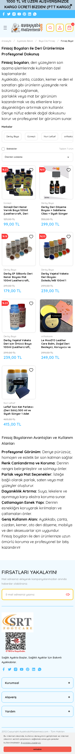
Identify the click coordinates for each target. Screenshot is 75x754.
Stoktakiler (11, 149)
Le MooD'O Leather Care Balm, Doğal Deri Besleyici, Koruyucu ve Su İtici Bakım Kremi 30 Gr (56, 344)
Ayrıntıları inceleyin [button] (31, 742)
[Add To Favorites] (31, 170)
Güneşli (7, 203)
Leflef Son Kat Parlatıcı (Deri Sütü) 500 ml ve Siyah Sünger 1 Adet (18, 410)
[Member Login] (60, 28)
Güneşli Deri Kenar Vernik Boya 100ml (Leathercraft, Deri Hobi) (16, 210)
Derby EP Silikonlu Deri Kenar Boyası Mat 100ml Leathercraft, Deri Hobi (18, 277)
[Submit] (67, 594)
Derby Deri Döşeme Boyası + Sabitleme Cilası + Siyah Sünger (54, 210)
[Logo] (26, 27)
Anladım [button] (37, 749)
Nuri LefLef (9, 403)
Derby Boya (47, 203)
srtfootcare (47, 336)
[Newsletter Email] (37, 594)
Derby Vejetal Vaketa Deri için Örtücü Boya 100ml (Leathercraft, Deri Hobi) (17, 344)
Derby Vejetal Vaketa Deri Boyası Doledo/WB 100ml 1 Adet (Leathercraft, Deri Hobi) (54, 277)
